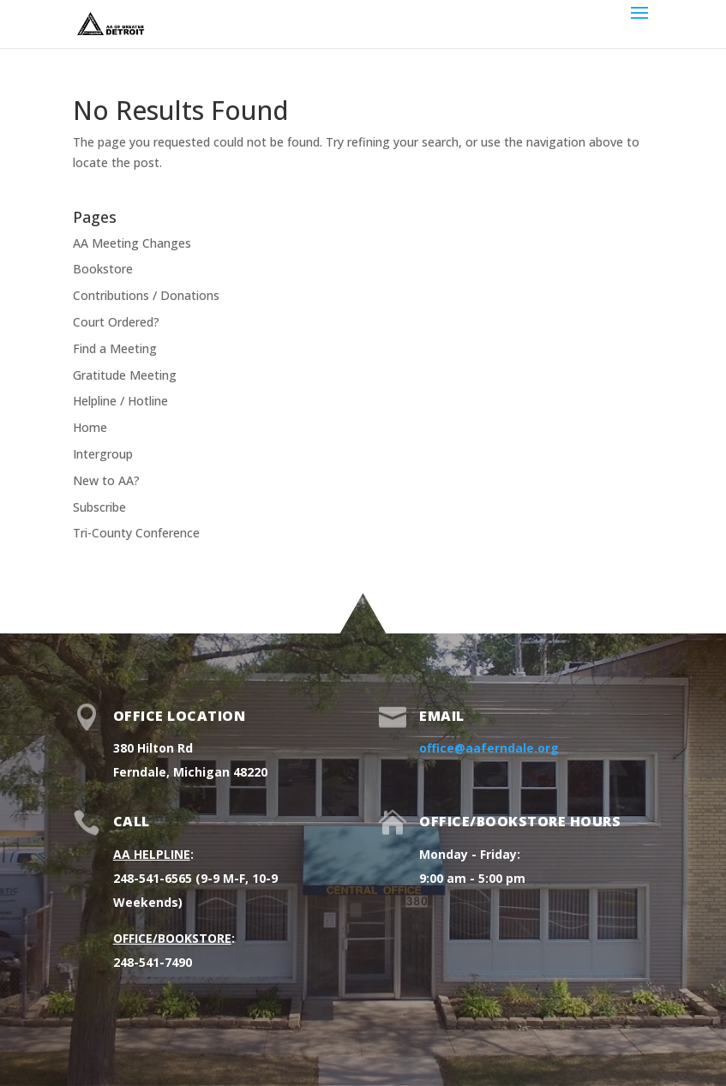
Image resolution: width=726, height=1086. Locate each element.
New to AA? (106, 480)
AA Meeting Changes (132, 243)
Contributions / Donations (146, 295)
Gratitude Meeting (125, 375)
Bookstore (103, 269)
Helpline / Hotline (120, 401)
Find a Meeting (115, 348)
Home (90, 427)
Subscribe (99, 507)
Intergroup (103, 454)
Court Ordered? (116, 322)
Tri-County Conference (136, 533)
